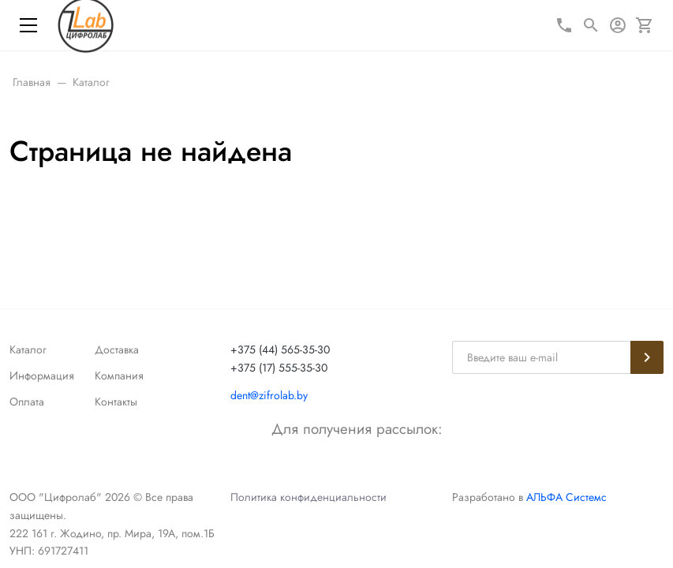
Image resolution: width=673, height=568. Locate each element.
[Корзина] (644, 25)
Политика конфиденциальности (308, 497)
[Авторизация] (617, 25)
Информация (41, 375)
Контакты (116, 401)
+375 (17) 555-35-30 (278, 368)
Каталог (28, 349)
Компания (119, 375)
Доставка (117, 349)
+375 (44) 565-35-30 (280, 349)
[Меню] (28, 25)
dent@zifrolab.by (269, 395)
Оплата (26, 401)
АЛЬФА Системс (565, 497)
